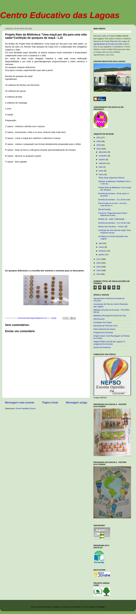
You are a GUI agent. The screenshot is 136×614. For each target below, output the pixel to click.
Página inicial (50, 402)
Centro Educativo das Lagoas (60, 15)
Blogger (101, 607)
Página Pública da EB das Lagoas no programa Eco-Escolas (109, 343)
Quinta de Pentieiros (102, 347)
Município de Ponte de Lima (105, 326)
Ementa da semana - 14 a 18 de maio (114, 223)
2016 (98, 263)
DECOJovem (99, 319)
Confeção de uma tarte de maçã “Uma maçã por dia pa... (114, 231)
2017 (98, 259)
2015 (98, 267)
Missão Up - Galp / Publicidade (111, 219)
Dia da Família (104, 209)
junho (101, 171)
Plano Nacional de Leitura (104, 329)
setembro (103, 163)
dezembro (103, 152)
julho (101, 167)
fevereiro (103, 251)
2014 (98, 270)
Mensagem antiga (76, 402)
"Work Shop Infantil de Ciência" (111, 178)
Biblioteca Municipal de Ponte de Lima (110, 316)
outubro (102, 159)
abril (101, 243)
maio (101, 174)
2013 (98, 274)
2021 (98, 137)
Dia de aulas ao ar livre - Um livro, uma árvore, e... (112, 204)
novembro (103, 156)
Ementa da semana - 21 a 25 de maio (114, 200)
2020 (98, 141)
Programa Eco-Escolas (103, 332)
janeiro (102, 254)
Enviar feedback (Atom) (26, 408)
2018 (98, 149)
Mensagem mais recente (19, 402)
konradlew (76, 607)
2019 (98, 145)
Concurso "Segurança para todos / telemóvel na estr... (113, 214)
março (102, 247)
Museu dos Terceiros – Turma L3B (112, 226)
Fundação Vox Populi (103, 322)
